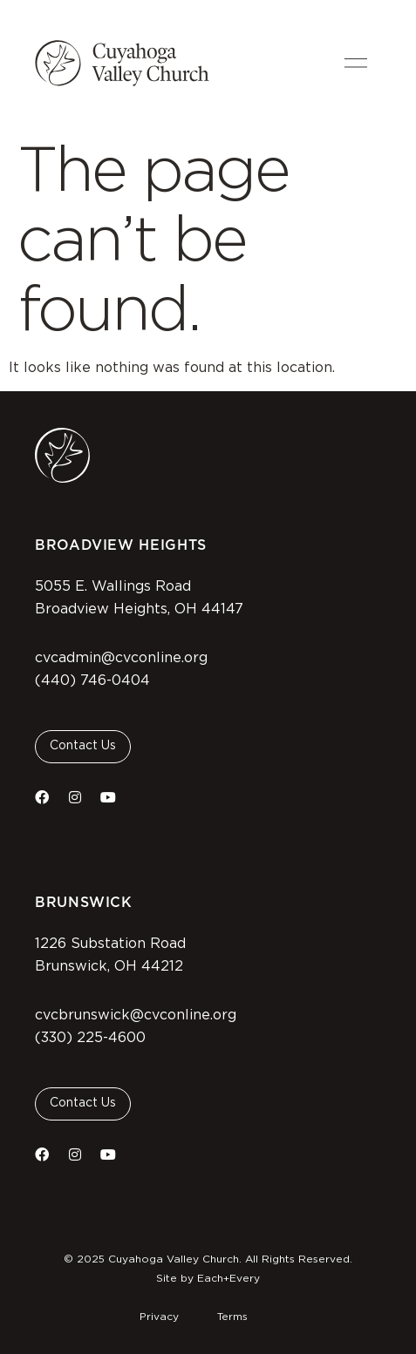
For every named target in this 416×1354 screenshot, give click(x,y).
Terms (232, 1316)
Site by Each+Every (208, 1278)
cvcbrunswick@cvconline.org (135, 1015)
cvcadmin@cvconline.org (121, 658)
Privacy (159, 1316)
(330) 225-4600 (90, 1038)
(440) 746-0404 (92, 680)
